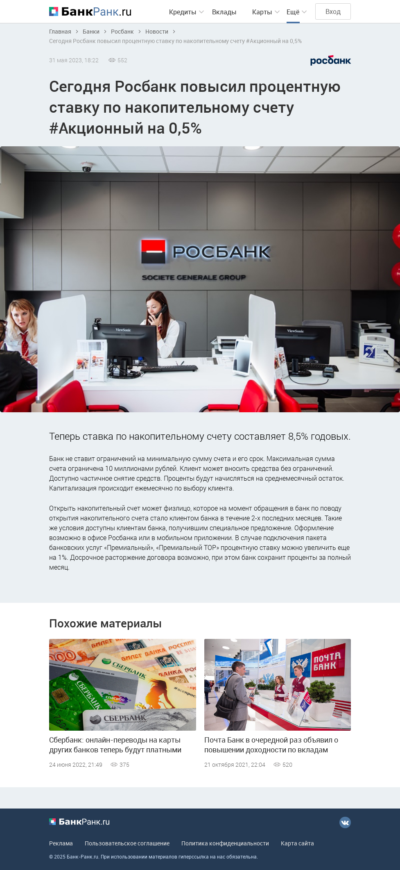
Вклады (224, 11)
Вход (333, 11)
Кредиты (183, 11)
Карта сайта (297, 843)
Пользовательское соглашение (127, 843)
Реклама (61, 843)
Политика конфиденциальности (225, 843)
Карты (262, 11)
